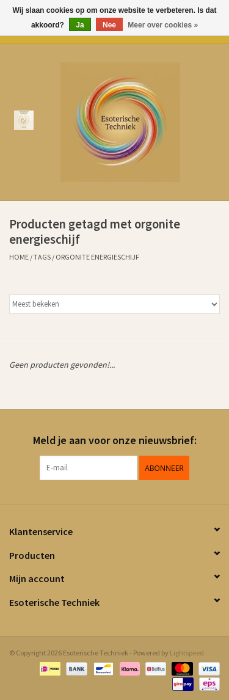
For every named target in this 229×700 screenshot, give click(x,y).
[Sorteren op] (114, 304)
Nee (109, 25)
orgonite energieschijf (97, 256)
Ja (80, 25)
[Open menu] (24, 120)
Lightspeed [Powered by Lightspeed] (187, 652)
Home (19, 256)
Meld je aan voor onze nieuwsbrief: (115, 440)
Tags (42, 256)
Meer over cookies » (163, 25)
